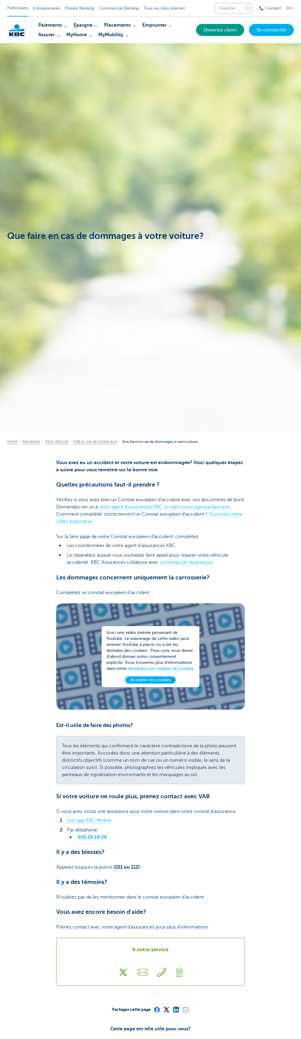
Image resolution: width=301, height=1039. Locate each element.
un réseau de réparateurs (186, 562)
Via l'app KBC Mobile (89, 820)
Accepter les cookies (150, 685)
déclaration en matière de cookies (160, 674)
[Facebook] (156, 1009)
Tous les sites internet (164, 8)
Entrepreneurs (46, 8)
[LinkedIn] (175, 1009)
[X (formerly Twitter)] (166, 1009)
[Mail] (185, 1009)
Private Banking (79, 8)
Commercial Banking (119, 8)
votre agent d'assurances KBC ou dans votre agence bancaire (164, 507)
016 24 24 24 (92, 837)
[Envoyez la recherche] (247, 8)
